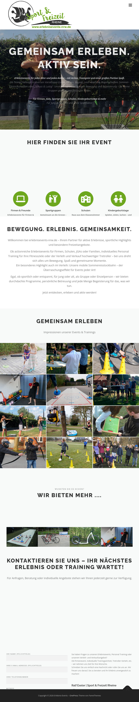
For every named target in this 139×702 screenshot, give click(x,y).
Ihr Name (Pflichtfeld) (36, 683)
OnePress (74, 695)
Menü (130, 5)
